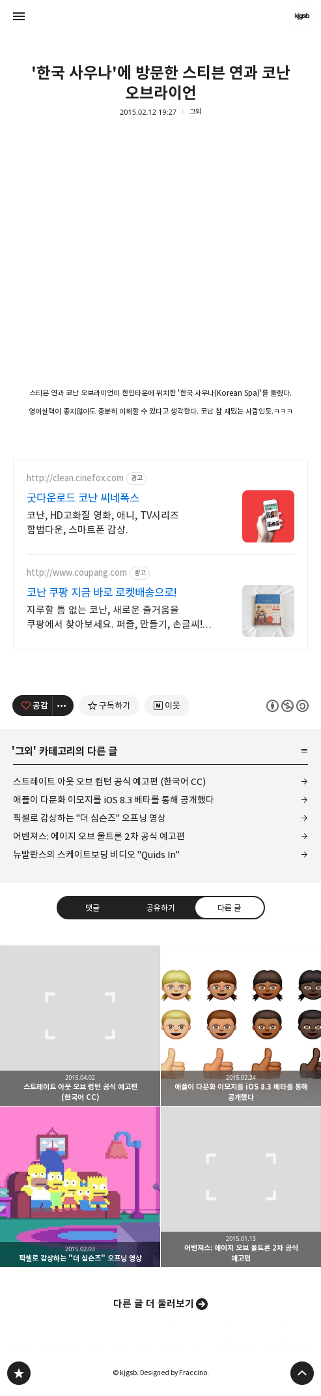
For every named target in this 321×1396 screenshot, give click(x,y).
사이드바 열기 (19, 16)
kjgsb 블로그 (19, 1373)
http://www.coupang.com (77, 572)
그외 (195, 112)
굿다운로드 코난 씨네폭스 (83, 498)
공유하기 (160, 907)
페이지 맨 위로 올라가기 (302, 1373)
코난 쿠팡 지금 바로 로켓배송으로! (102, 593)
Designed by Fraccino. (174, 1372)
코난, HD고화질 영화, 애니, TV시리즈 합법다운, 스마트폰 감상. (103, 522)
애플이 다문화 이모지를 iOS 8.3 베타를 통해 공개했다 (113, 800)
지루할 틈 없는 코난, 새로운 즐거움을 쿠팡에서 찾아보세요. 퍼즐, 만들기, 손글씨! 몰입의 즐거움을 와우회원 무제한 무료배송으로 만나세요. (114, 618)
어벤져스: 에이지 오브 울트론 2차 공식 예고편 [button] (241, 1186)
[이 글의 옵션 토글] (63, 705)
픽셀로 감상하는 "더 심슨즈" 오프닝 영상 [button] (80, 1186)
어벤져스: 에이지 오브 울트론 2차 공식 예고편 (99, 836)
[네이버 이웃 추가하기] (167, 705)
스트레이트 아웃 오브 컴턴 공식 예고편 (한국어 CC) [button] (80, 1025)
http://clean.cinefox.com (75, 478)
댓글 (92, 907)
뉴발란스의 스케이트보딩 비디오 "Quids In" (96, 854)
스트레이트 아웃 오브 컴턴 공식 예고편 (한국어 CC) (109, 781)
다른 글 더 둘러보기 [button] (153, 1304)
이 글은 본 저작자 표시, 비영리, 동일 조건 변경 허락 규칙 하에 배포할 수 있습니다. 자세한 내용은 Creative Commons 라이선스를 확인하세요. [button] (287, 705)
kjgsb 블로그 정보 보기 (302, 16)
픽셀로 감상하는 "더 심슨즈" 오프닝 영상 (89, 818)
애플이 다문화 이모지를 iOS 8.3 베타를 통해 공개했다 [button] (241, 1025)
